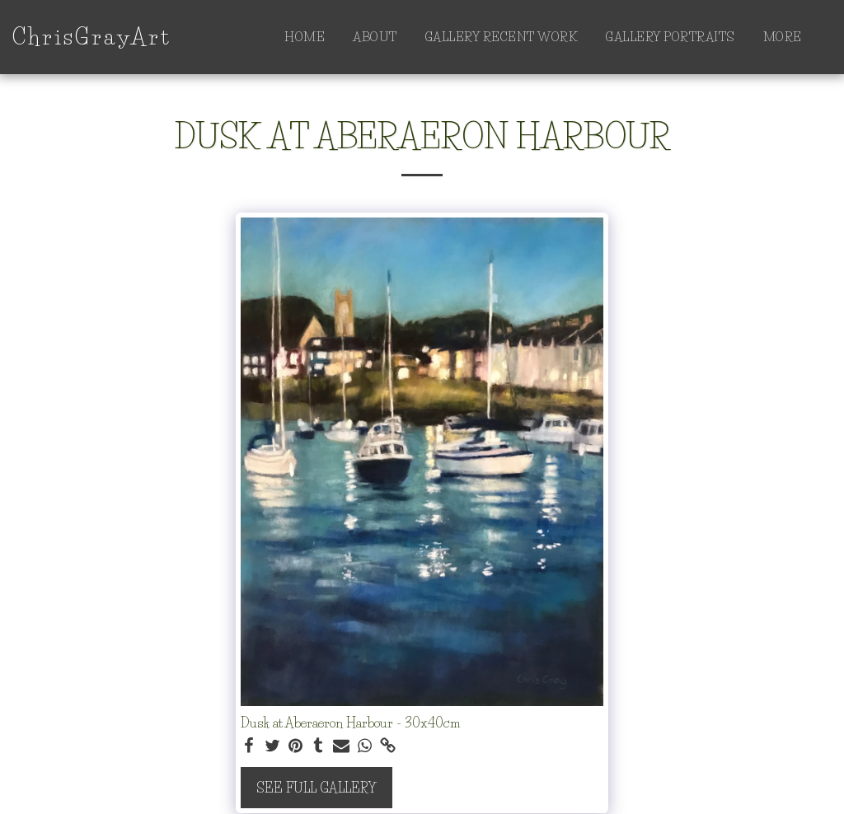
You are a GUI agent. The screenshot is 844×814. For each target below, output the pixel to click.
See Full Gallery (316, 787)
